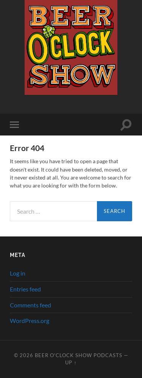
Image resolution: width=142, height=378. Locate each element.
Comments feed (30, 305)
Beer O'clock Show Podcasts (78, 355)
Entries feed (25, 289)
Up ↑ (70, 362)
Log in (17, 273)
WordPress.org (29, 320)
